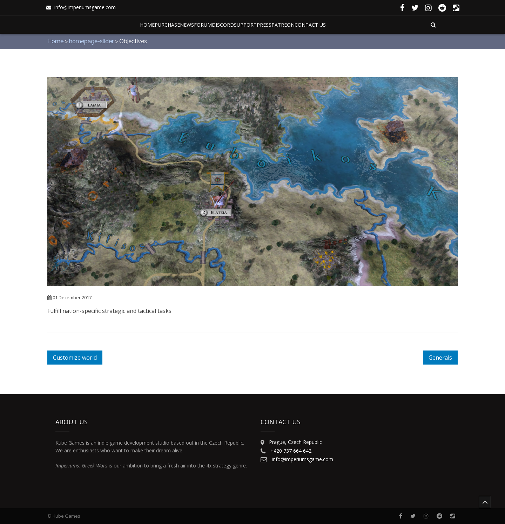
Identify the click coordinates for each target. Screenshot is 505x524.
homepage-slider (91, 41)
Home (147, 24)
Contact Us (310, 24)
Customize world (75, 357)
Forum (203, 24)
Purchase (167, 24)
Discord (223, 24)
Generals (440, 357)
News (187, 24)
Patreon (283, 24)
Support (245, 24)
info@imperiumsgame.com (85, 7)
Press (264, 24)
